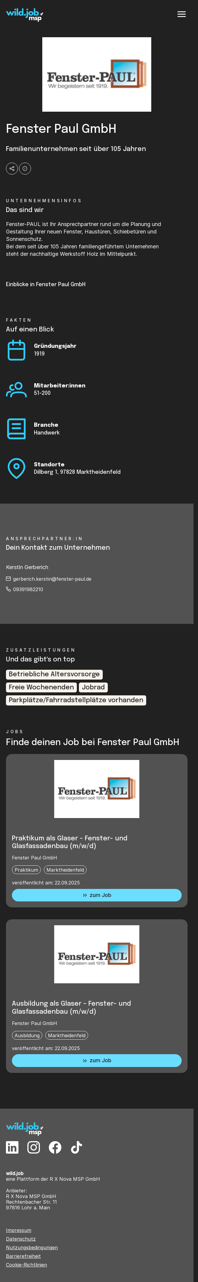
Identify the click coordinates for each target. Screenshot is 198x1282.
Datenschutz (21, 1239)
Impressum (18, 1230)
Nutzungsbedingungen (32, 1247)
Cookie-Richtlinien (26, 1265)
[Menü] (182, 14)
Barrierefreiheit (23, 1256)
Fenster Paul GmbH (34, 858)
